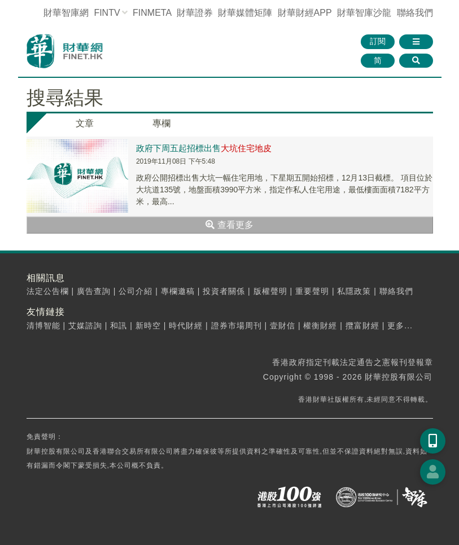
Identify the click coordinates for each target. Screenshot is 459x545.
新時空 (148, 325)
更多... (400, 325)
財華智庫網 (66, 12)
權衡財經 (320, 325)
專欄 (161, 123)
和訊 (118, 325)
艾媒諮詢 (85, 325)
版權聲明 (270, 291)
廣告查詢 (94, 291)
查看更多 (229, 225)
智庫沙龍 (364, 12)
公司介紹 (135, 291)
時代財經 (186, 325)
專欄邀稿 (178, 291)
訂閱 (378, 41)
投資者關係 (224, 291)
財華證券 (195, 12)
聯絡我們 (415, 12)
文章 (85, 123)
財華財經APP (305, 12)
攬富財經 (362, 325)
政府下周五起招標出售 (204, 148)
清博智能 (43, 325)
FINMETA (152, 12)
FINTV (107, 12)
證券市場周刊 (236, 325)
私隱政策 (354, 291)
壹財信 (282, 325)
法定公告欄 (48, 291)
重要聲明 (312, 291)
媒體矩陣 (245, 12)
